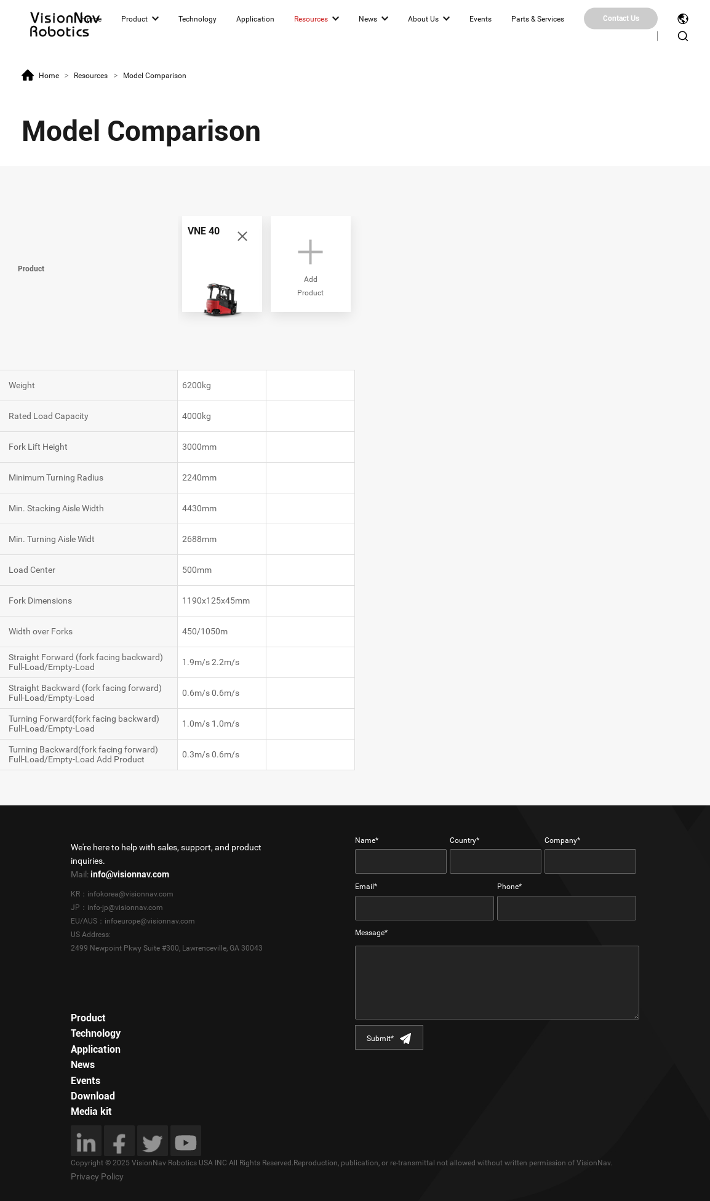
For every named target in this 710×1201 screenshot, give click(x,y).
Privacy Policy (97, 1176)
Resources (311, 18)
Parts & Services (537, 18)
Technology (197, 18)
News (368, 18)
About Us (423, 18)
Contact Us (621, 18)
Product (134, 18)
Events (480, 18)
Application (255, 18)
